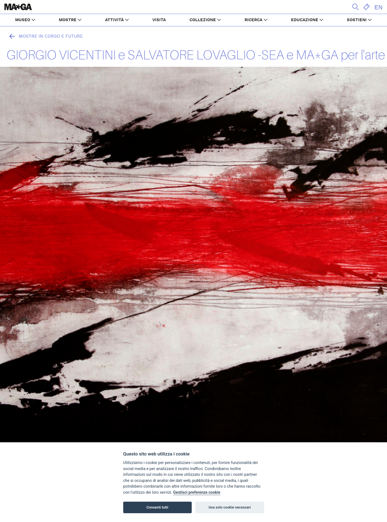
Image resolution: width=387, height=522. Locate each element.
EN (378, 7)
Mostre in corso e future (45, 36)
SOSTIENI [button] (357, 20)
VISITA (159, 20)
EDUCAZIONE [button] (304, 20)
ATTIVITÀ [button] (114, 20)
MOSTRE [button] (67, 20)
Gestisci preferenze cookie (196, 492)
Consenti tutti (157, 507)
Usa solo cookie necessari (229, 507)
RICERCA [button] (253, 20)
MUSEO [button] (22, 20)
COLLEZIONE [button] (203, 20)
